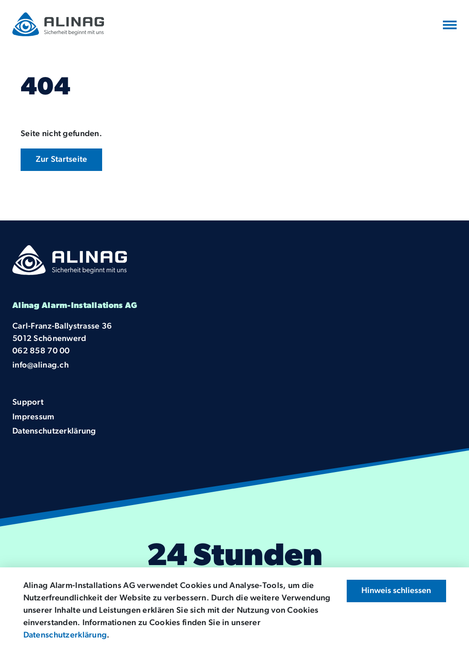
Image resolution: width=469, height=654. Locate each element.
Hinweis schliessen (396, 591)
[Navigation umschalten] (450, 25)
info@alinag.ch (40, 365)
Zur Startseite (61, 159)
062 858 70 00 (41, 351)
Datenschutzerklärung (65, 635)
